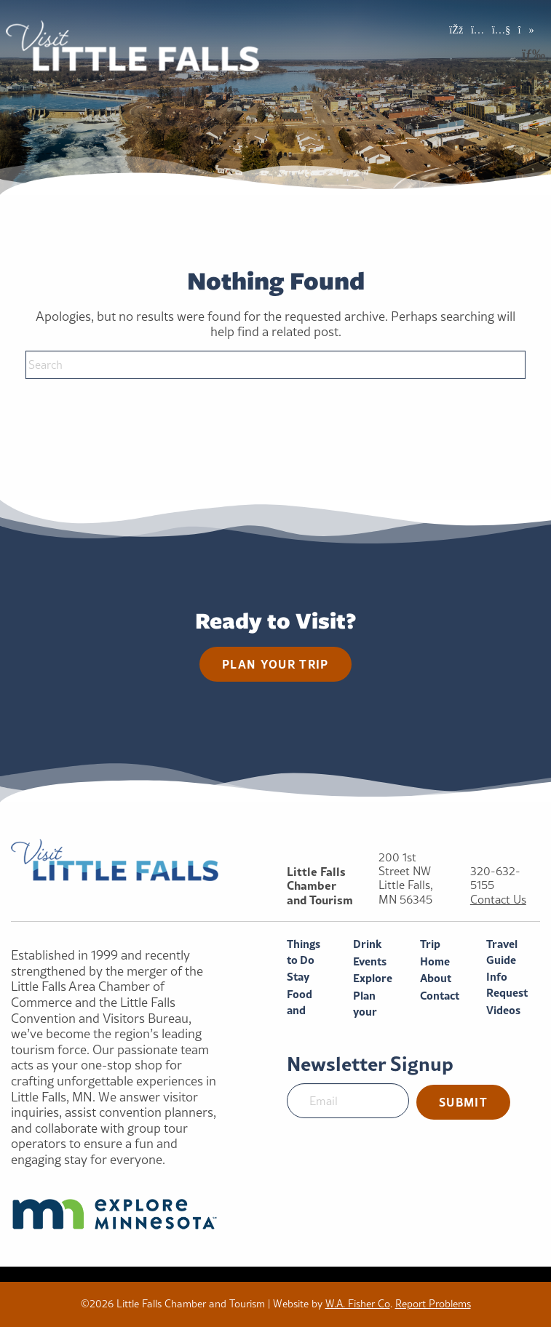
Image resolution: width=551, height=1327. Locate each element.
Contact (439, 995)
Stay (298, 976)
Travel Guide (502, 952)
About (435, 978)
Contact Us (498, 899)
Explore (372, 978)
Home (435, 961)
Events (370, 961)
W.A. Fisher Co (357, 1303)
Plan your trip (275, 663)
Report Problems (433, 1303)
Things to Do (303, 952)
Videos (503, 1010)
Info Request (507, 984)
